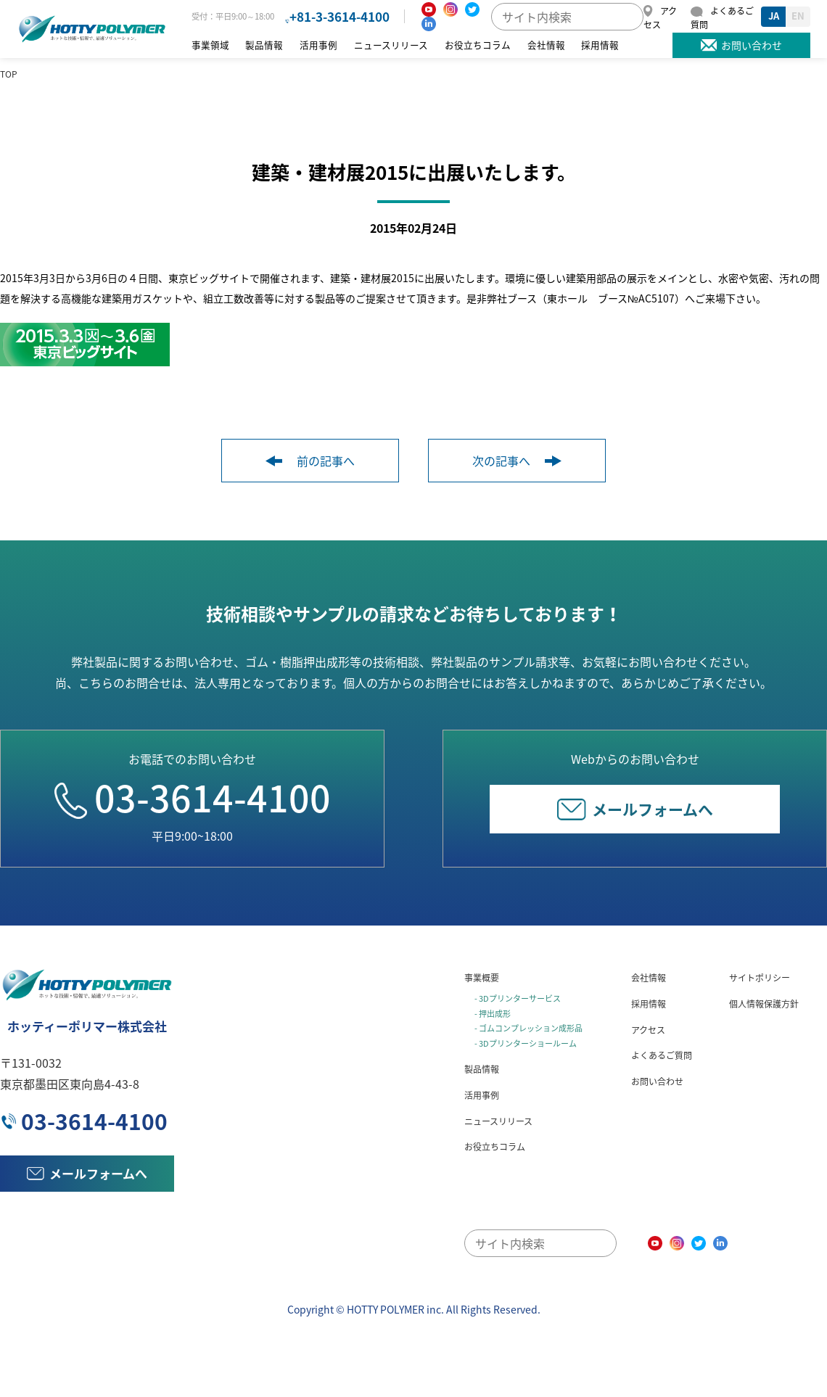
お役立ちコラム (478, 44)
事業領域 (210, 44)
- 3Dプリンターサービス (517, 998)
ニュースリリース (391, 44)
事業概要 (481, 977)
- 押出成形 (492, 1013)
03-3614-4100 (192, 797)
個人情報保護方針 (764, 1003)
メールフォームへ (635, 809)
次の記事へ (516, 460)
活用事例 (318, 44)
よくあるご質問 (661, 1055)
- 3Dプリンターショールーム (525, 1043)
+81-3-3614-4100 (339, 16)
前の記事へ (310, 460)
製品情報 (264, 44)
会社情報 (546, 44)
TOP (8, 74)
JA (773, 15)
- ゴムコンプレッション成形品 (528, 1028)
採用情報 (600, 44)
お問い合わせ (657, 1081)
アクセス (648, 1030)
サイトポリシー (759, 977)
